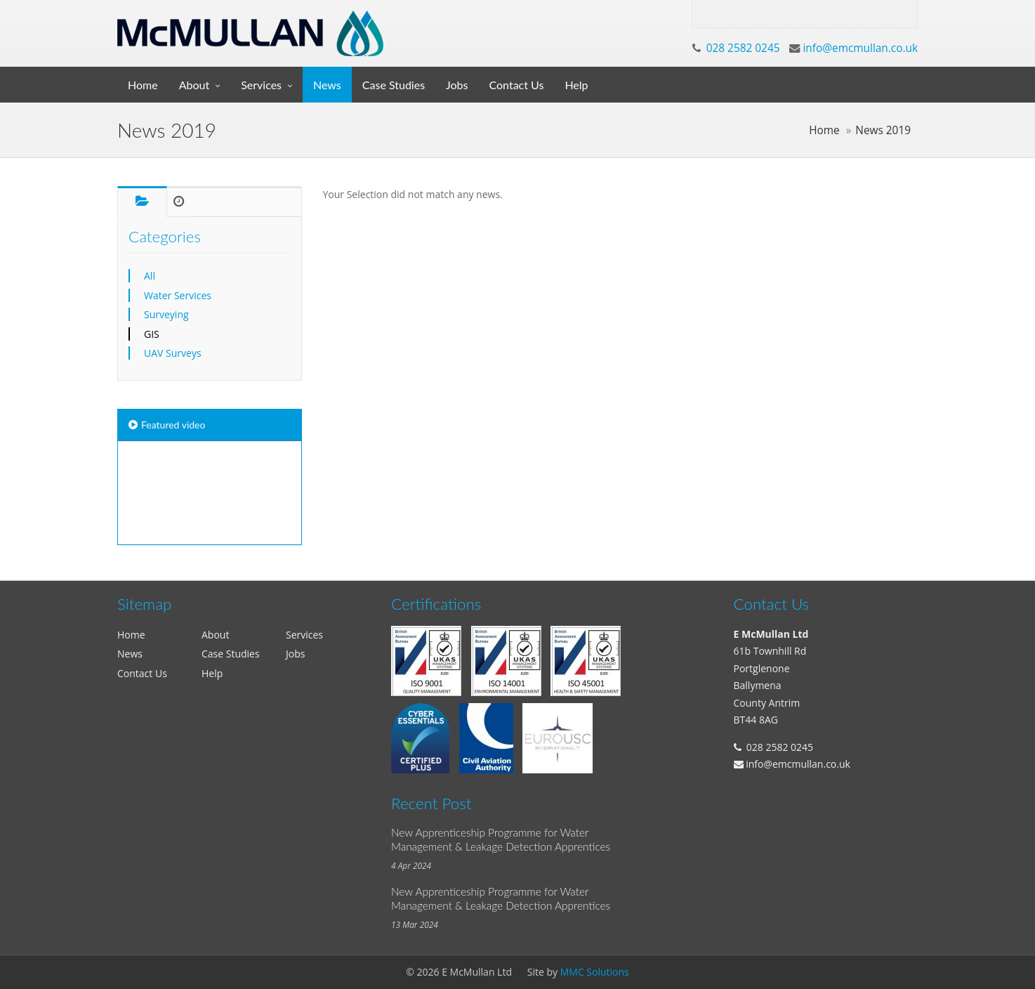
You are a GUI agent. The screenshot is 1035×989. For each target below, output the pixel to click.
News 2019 (883, 130)
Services (261, 84)
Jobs (457, 84)
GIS (151, 334)
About (194, 84)
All (149, 275)
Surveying (166, 314)
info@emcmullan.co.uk (860, 48)
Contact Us (516, 84)
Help (576, 84)
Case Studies (393, 84)
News (327, 84)
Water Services (177, 295)
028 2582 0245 (743, 48)
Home (143, 84)
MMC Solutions (594, 971)
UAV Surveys (173, 353)
